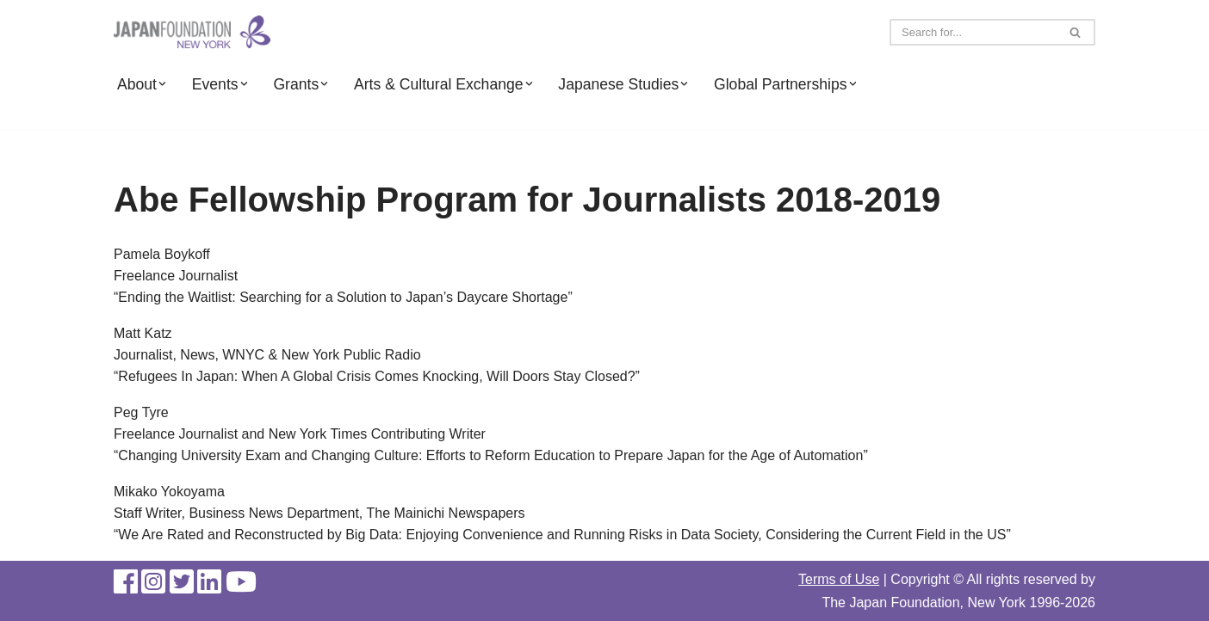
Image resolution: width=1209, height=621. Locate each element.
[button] (162, 84)
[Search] (973, 32)
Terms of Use (838, 579)
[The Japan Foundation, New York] (192, 32)
